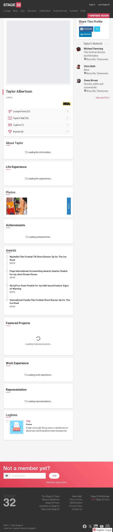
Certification (44, 11)
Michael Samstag (93, 48)
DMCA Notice (76, 503)
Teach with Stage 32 (50, 509)
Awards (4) (38, 131)
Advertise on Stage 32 (49, 506)
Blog (15, 11)
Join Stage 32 (104, 5)
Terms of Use (76, 499)
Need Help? (77, 496)
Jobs (22, 11)
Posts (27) (38, 111)
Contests (74, 11)
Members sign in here (56, 482)
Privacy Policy (75, 506)
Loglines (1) (38, 125)
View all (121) (102, 98)
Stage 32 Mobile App (100, 496)
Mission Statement (50, 499)
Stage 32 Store (102, 499)
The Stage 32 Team (50, 496)
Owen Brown (91, 80)
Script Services (60, 11)
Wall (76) (38, 118)
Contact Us (77, 509)
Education (32, 11)
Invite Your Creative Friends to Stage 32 (20, 528)
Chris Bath (89, 66)
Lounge (7, 11)
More (68, 206)
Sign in (92, 5)
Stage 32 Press (52, 503)
